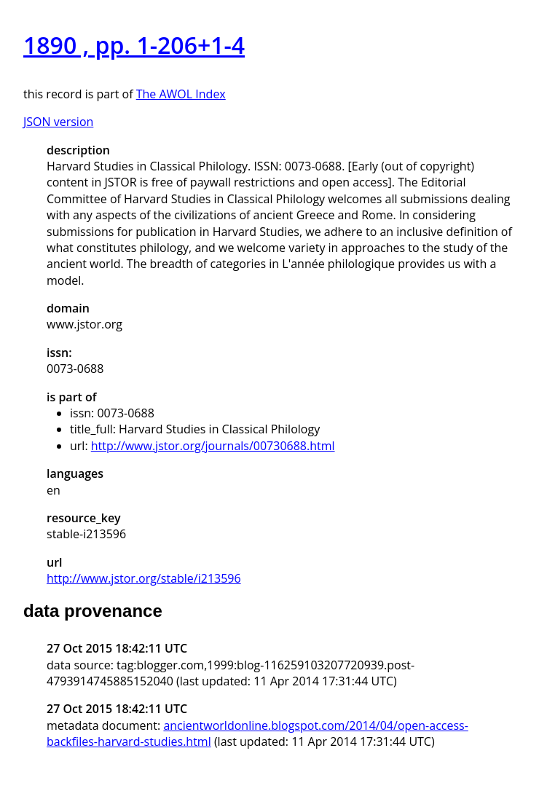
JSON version (58, 122)
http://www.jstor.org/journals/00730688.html (213, 446)
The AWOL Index (181, 94)
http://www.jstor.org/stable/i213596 (144, 578)
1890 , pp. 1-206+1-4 (134, 44)
